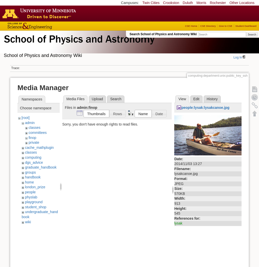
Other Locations (241, 3)
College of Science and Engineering (45, 26)
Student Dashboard (245, 26)
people (30, 192)
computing (33, 157)
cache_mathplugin (39, 148)
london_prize (35, 187)
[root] (25, 118)
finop (32, 138)
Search (252, 34)
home (29, 182)
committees (38, 133)
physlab (31, 197)
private (34, 142)
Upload (97, 99)
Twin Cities (151, 3)
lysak (178, 223)
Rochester (218, 3)
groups (30, 172)
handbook (33, 177)
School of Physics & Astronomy (78, 45)
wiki (28, 222)
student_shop (35, 207)
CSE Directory (208, 26)
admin (30, 123)
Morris (201, 3)
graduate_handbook (41, 167)
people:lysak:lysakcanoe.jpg (205, 108)
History (212, 99)
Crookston (171, 3)
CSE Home (191, 26)
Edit (196, 99)
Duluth (188, 3)
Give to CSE (225, 26)
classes (34, 128)
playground (33, 202)
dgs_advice (34, 162)
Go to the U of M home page (40, 13)
